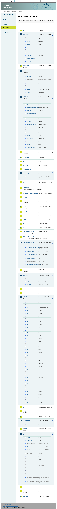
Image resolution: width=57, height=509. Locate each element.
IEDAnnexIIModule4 (28, 242)
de (27, 324)
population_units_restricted (32, 127)
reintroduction (30, 138)
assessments (30, 102)
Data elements (6, 22)
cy (27, 318)
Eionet (8, 11)
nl (27, 377)
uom (24, 487)
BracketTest (29, 440)
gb (27, 344)
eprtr (24, 182)
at (27, 304)
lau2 (24, 293)
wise (24, 491)
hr (27, 349)
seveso (25, 428)
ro (27, 385)
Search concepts (35, 26)
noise (24, 416)
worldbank (26, 496)
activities (29, 76)
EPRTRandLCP (27, 187)
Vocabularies (6, 27)
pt (27, 383)
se (27, 391)
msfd (24, 411)
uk (27, 402)
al (27, 302)
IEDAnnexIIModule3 (28, 237)
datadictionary (27, 169)
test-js (28, 459)
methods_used (30, 118)
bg (27, 313)
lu (27, 369)
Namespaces (6, 32)
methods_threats (30, 116)
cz (27, 321)
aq (23, 30)
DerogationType (30, 251)
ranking (28, 135)
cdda (24, 161)
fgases (24, 206)
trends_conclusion (31, 147)
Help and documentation (8, 14)
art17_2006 (26, 71)
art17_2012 (26, 96)
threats (28, 141)
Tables (4, 19)
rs (27, 388)
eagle (28, 281)
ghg (24, 215)
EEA (9, 1)
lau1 (24, 289)
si (27, 394)
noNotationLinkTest (31, 456)
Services (5, 30)
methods (29, 85)
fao (23, 201)
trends (28, 92)
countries (29, 83)
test (24, 434)
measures (29, 110)
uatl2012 (29, 284)
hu (27, 352)
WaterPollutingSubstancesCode (32, 264)
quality (28, 132)
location (28, 44)
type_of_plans (30, 61)
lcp (23, 407)
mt (27, 374)
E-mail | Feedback (7, 504)
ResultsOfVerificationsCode (32, 254)
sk (27, 397)
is (27, 358)
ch (27, 316)
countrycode (30, 38)
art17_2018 (26, 152)
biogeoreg (29, 104)
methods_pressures (31, 113)
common (25, 165)
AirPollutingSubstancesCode (32, 247)
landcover (25, 275)
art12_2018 (26, 65)
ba (27, 307)
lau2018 (25, 296)
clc (27, 279)
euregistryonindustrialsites (30, 193)
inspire (25, 269)
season (28, 52)
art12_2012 (26, 34)
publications (26, 420)
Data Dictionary (14, 11)
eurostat (25, 197)
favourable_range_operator (32, 107)
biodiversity (26, 157)
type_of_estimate (31, 58)
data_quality (29, 41)
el (27, 332)
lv (27, 371)
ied (23, 227)
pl (27, 380)
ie (27, 355)
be (27, 310)
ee (27, 330)
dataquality (26, 173)
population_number (31, 47)
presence (29, 49)
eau (27, 446)
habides (25, 219)
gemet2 (25, 212)
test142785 (29, 461)
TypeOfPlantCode (31, 258)
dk (27, 327)
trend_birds (29, 55)
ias (23, 223)
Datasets (5, 16)
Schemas (5, 24)
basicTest (29, 437)
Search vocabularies (24, 26)
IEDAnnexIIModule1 (28, 231)
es (27, 335)
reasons (28, 89)
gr (27, 346)
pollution (29, 121)
